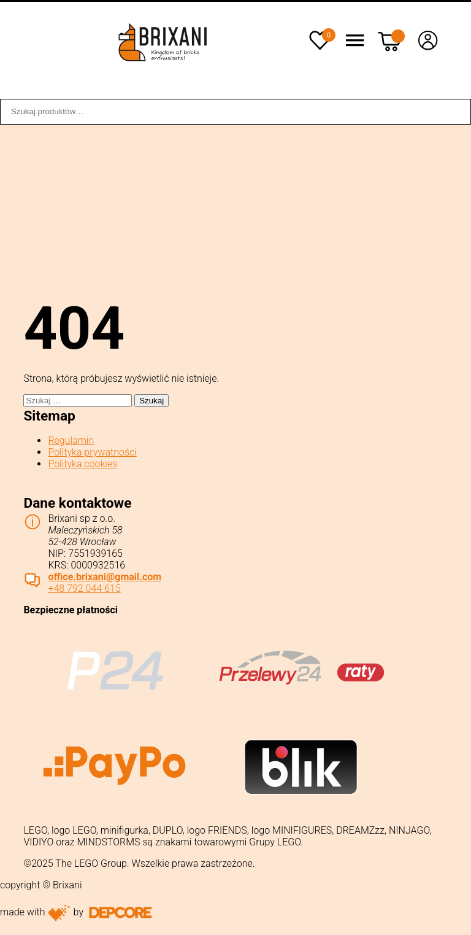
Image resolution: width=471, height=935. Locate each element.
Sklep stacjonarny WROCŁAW (342, 90)
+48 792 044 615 (84, 588)
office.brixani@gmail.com (104, 577)
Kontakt (444, 90)
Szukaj (455, 111)
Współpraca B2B (160, 90)
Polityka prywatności (92, 452)
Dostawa (237, 90)
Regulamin (71, 440)
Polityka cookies (82, 464)
